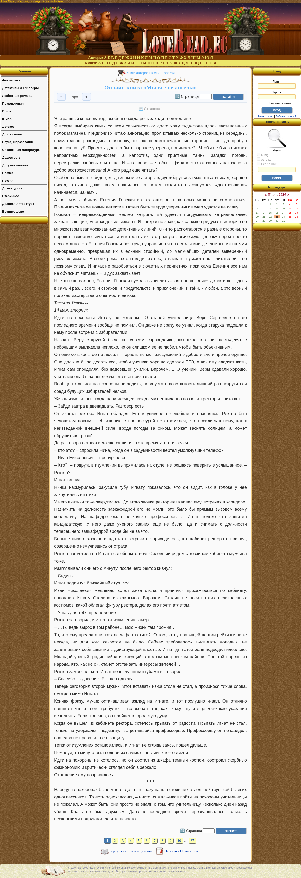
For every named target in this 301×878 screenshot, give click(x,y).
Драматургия (12, 188)
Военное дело (13, 211)
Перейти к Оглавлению (181, 851)
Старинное (10, 196)
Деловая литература (18, 204)
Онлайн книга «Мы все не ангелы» (150, 87)
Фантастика (11, 80)
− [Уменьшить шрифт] (61, 97)
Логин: (277, 84)
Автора (264, 159)
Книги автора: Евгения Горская (150, 73)
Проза (7, 111)
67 (192, 841)
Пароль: (277, 95)
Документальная (15, 165)
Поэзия (7, 180)
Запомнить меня (277, 103)
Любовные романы (17, 96)
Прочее (7, 173)
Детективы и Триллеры (20, 88)
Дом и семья (12, 134)
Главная (24, 71)
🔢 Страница (187, 96)
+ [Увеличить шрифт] (86, 97)
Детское (8, 126)
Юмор (7, 119)
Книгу (262, 155)
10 (179, 841)
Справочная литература (21, 150)
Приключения (13, 103)
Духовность (11, 157)
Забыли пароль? (286, 116)
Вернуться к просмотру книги (131, 851)
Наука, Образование (17, 142)
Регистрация (265, 116)
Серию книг (266, 164)
